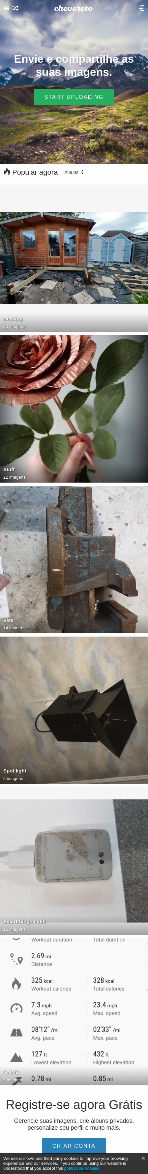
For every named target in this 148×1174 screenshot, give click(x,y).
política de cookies (82, 1168)
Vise (8, 620)
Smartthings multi (24, 921)
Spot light (14, 770)
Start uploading (74, 96)
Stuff (9, 469)
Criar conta (74, 1146)
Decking (13, 318)
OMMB (11, 1072)
